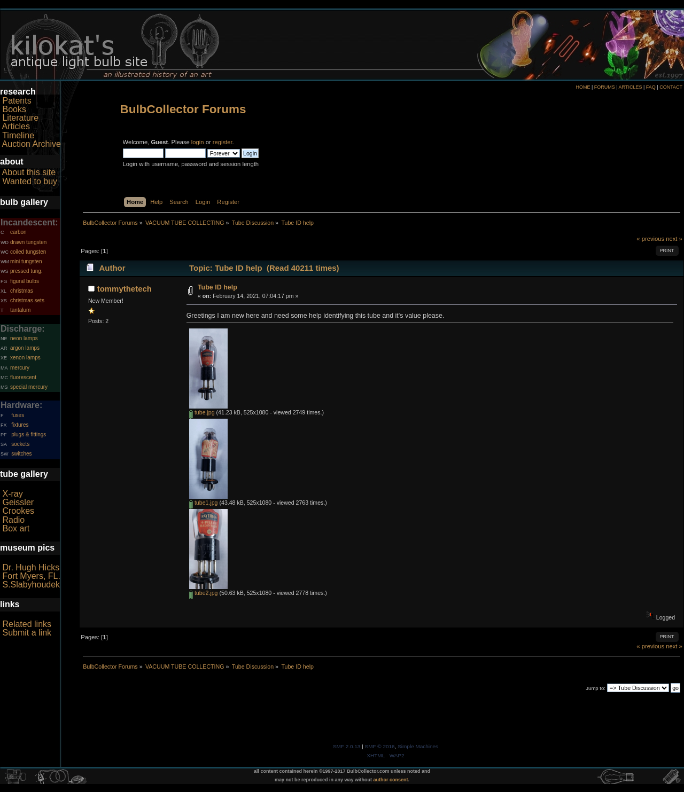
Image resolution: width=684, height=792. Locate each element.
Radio (13, 519)
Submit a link (26, 632)
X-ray (12, 493)
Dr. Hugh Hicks (30, 567)
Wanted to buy (29, 181)
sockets (20, 444)
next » (674, 239)
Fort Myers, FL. (31, 576)
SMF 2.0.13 (347, 746)
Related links (26, 624)
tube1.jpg (203, 502)
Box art (15, 528)
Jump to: (595, 688)
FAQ (651, 87)
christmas (21, 291)
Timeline (18, 135)
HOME (583, 87)
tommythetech (124, 288)
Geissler (18, 502)
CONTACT (670, 87)
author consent (391, 779)
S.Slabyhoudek (31, 584)
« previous (650, 239)
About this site (29, 172)
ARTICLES (630, 87)
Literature (20, 117)
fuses (17, 415)
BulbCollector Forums (183, 109)
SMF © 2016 (380, 746)
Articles (16, 126)
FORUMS (604, 87)
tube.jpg (202, 412)
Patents (16, 100)
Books (14, 109)
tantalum (20, 310)
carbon (18, 232)
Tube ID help (217, 287)
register (222, 142)
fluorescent (23, 377)
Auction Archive (31, 143)
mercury (19, 368)
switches (21, 454)
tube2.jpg (203, 593)
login (197, 142)
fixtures (19, 425)
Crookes (18, 510)
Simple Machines (418, 746)
